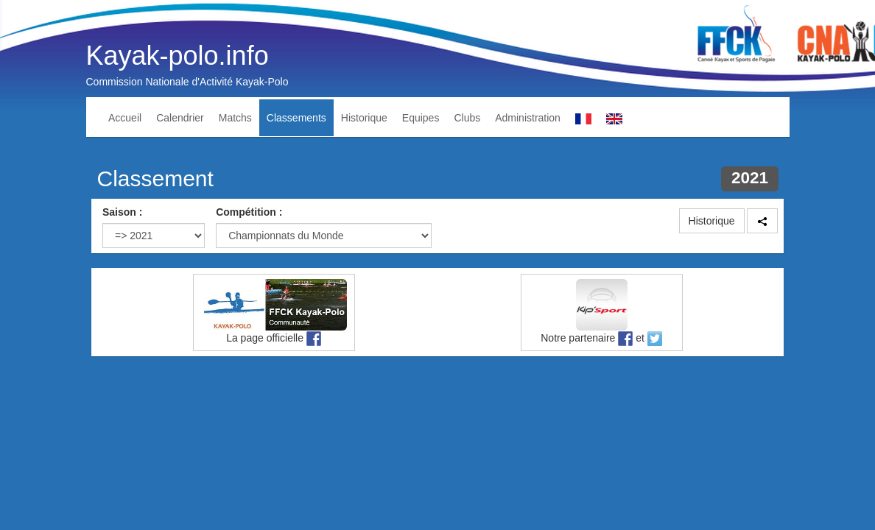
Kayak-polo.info (177, 55)
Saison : (122, 212)
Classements (296, 118)
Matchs (235, 118)
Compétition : (249, 212)
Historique (364, 118)
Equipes (421, 118)
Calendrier (180, 118)
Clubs (467, 118)
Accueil (124, 118)
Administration (528, 118)
